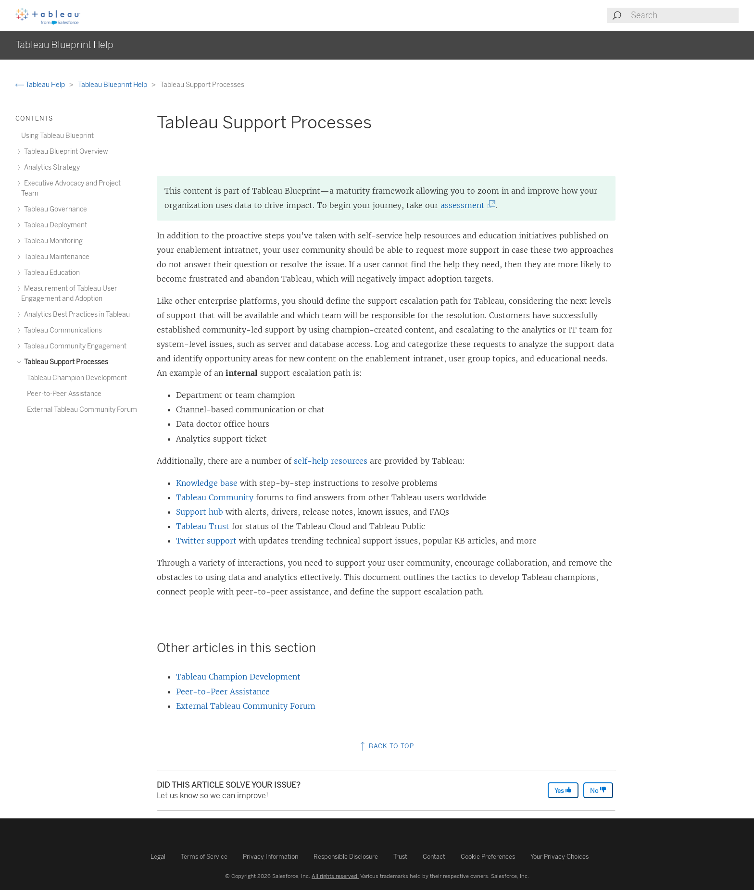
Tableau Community (214, 497)
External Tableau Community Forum (245, 706)
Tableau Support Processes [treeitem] (64, 362)
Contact (434, 856)
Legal (158, 856)
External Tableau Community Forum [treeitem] (82, 410)
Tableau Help (40, 85)
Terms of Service (204, 856)
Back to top (386, 746)
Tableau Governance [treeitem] (54, 209)
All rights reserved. (335, 876)
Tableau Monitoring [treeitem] (52, 241)
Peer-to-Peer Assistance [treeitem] (64, 394)
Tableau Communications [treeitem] (61, 330)
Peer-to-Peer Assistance (223, 691)
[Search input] (684, 15)
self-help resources (330, 461)
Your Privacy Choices (559, 856)
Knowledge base (207, 483)
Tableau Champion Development (238, 676)
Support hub (199, 512)
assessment (465, 205)
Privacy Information (270, 856)
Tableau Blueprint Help (113, 85)
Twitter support (206, 540)
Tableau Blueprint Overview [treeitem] (64, 152)
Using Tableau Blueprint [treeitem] (57, 136)
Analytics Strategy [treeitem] (50, 167)
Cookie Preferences (488, 856)
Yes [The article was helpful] (563, 790)
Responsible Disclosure (346, 856)
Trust (400, 856)
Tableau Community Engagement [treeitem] (73, 346)
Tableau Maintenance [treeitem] (55, 257)
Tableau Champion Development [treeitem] (77, 378)
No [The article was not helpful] (598, 790)
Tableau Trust (202, 526)
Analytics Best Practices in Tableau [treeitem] (75, 314)
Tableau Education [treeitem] (50, 273)
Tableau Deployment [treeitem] (54, 225)
